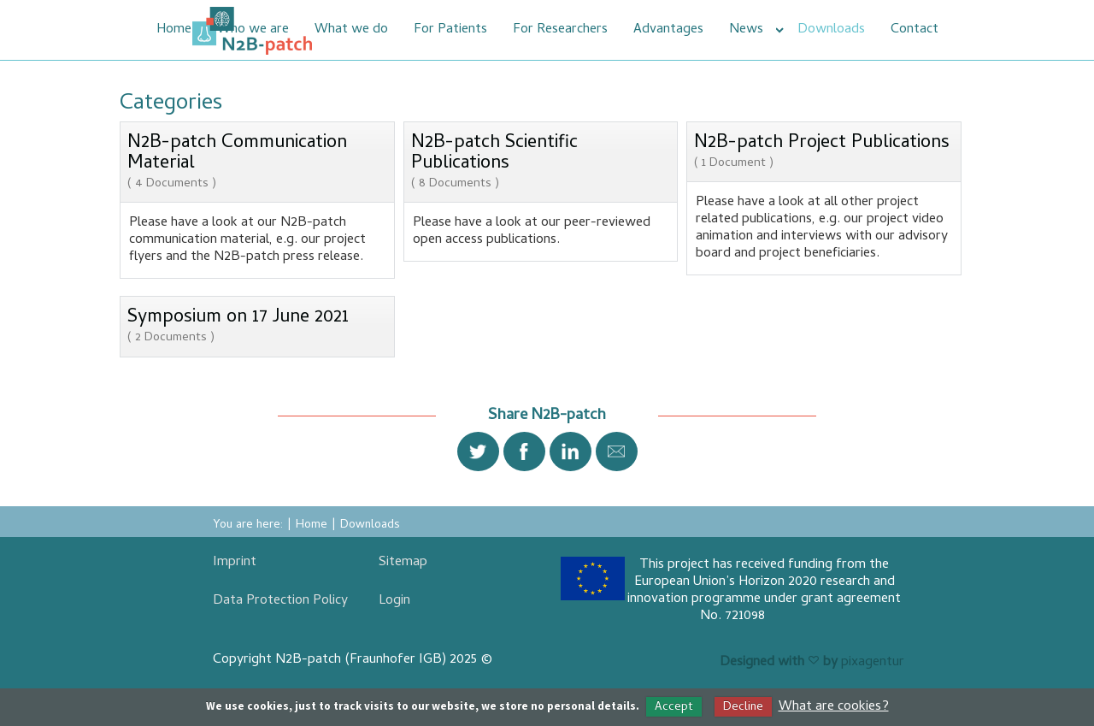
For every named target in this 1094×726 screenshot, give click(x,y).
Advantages (668, 30)
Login (394, 601)
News (746, 30)
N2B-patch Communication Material (257, 162)
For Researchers (560, 30)
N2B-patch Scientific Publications (541, 162)
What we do (351, 30)
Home (173, 30)
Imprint (234, 563)
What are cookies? (834, 707)
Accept (674, 707)
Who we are (253, 30)
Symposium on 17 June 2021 (238, 326)
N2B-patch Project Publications (822, 151)
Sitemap (403, 563)
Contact (914, 30)
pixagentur (872, 663)
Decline (743, 707)
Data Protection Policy (280, 601)
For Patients (450, 30)
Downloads (831, 30)
